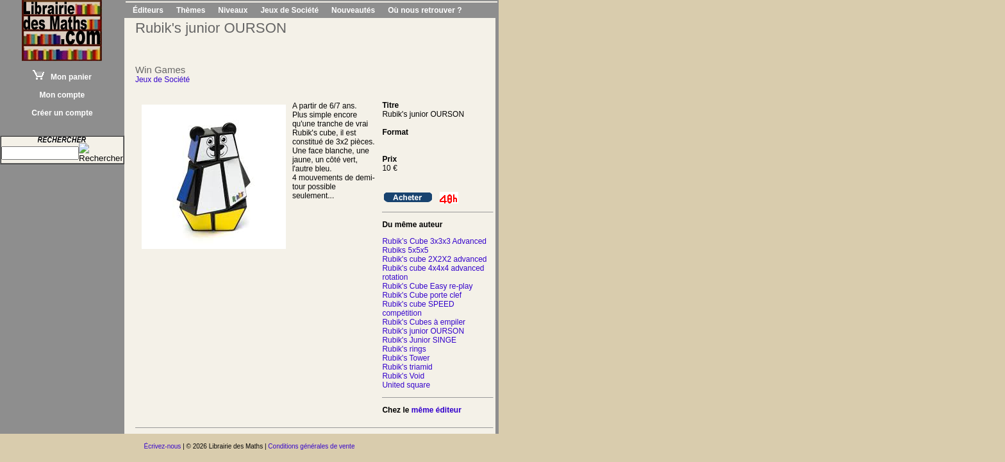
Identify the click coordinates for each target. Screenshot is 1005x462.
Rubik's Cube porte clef (421, 295)
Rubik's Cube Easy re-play (427, 286)
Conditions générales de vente (311, 446)
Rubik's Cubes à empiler (423, 322)
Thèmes (190, 10)
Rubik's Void (403, 376)
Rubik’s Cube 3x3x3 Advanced (434, 241)
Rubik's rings (404, 349)
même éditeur (436, 410)
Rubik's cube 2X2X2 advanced (434, 259)
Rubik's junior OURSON (423, 331)
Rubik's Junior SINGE (419, 340)
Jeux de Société (289, 10)
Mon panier (62, 77)
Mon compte (62, 94)
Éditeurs (148, 10)
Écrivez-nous (162, 446)
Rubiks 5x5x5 (405, 250)
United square (406, 385)
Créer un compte (61, 112)
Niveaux (232, 10)
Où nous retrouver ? (424, 10)
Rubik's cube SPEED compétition (418, 309)
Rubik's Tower (405, 358)
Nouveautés (353, 10)
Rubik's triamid (407, 367)
